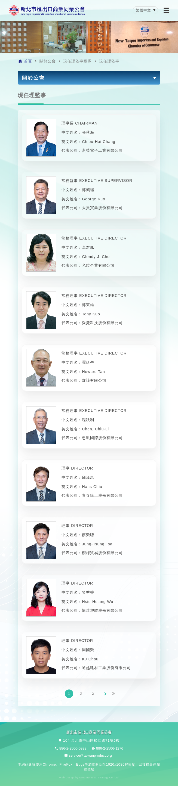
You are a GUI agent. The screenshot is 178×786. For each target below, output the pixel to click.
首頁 (28, 61)
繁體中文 (143, 10)
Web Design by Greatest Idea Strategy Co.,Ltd (89, 777)
